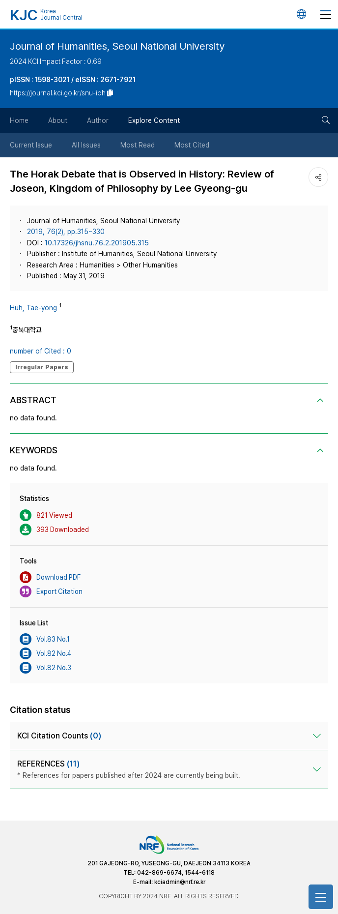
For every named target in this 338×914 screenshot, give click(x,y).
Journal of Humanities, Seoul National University (117, 46)
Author (98, 120)
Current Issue (31, 145)
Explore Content (154, 120)
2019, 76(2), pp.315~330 (66, 232)
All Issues (86, 145)
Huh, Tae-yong (33, 308)
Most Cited (191, 145)
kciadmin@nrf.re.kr (179, 882)
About (57, 120)
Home (19, 120)
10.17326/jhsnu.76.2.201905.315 (97, 243)
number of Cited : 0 (40, 351)
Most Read (137, 145)
